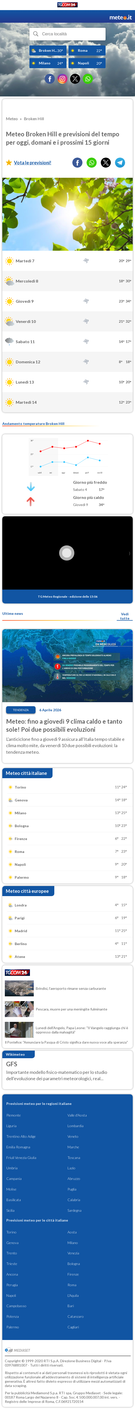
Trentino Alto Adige (21, 1136)
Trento (11, 1253)
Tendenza (21, 710)
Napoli (11, 1295)
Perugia (12, 1285)
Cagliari (73, 1327)
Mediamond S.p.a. (44, 1393)
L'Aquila (73, 1295)
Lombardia (75, 1126)
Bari (71, 1306)
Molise (11, 1189)
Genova (12, 1243)
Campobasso (16, 1306)
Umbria (12, 1168)
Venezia (73, 1253)
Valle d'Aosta (77, 1115)
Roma (72, 1285)
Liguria (11, 1126)
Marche (73, 1147)
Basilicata (13, 1200)
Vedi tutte (124, 616)
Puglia (72, 1189)
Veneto (73, 1136)
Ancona (12, 1274)
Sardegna (74, 1210)
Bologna (74, 1263)
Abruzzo (74, 1178)
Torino (11, 1232)
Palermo (12, 1327)
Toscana (74, 1157)
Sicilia (10, 1210)
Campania (14, 1178)
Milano (73, 1243)
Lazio (71, 1168)
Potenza (12, 1316)
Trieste (11, 1263)
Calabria (74, 1200)
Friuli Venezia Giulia (21, 1157)
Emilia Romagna (18, 1147)
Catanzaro (76, 1316)
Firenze (73, 1274)
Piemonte (13, 1115)
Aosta (72, 1232)
